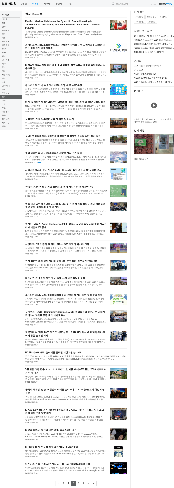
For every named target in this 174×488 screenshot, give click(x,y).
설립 (4, 56)
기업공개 (5, 111)
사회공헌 (5, 41)
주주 (4, 115)
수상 (4, 82)
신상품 (5, 19)
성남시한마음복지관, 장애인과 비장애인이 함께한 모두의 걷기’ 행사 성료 (62, 136)
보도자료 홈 (9, 3)
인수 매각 (6, 86)
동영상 (137, 90)
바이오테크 (140, 22)
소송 (4, 104)
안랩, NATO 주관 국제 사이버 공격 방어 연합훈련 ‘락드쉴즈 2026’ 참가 (61, 261)
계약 (4, 64)
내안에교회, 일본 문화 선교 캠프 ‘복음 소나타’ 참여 (51, 447)
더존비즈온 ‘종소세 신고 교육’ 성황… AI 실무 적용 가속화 (55, 278)
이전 (136, 145)
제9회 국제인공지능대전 (145, 74)
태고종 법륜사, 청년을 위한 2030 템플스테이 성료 (51, 430)
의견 (4, 78)
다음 (171, 145)
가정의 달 (139, 17)
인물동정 (5, 30)
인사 (4, 34)
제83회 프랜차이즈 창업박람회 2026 (150, 78)
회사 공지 (6, 119)
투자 (4, 52)
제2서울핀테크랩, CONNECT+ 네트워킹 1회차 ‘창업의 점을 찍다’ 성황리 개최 (65, 102)
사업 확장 (6, 75)
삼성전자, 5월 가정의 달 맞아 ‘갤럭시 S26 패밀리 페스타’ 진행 (57, 244)
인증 (4, 126)
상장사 (59, 3)
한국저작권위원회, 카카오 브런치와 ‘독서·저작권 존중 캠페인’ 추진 (59, 187)
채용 (4, 71)
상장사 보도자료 (143, 31)
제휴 (4, 38)
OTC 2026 (138, 70)
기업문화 (5, 45)
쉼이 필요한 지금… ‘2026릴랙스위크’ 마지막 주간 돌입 (53, 153)
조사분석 (5, 93)
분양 (4, 49)
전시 (4, 89)
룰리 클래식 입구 (141, 159)
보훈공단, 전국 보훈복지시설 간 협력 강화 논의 (49, 119)
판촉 (4, 27)
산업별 (23, 3)
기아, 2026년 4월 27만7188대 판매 (149, 52)
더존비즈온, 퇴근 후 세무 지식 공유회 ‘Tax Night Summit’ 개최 (57, 464)
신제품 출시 (151, 17)
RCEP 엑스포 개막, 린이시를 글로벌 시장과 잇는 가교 (53, 352)
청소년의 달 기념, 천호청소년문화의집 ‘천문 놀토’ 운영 (53, 85)
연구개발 (5, 60)
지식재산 (5, 123)
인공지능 (163, 17)
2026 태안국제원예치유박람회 (147, 66)
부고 (4, 108)
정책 (4, 100)
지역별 (47, 3)
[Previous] (58, 483)
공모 (4, 67)
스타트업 (152, 22)
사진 (69, 3)
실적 (4, 23)
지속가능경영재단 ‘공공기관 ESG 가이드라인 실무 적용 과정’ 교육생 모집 (63, 170)
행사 (4, 97)
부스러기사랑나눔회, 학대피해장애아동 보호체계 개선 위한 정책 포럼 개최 (63, 295)
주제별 (35, 3)
